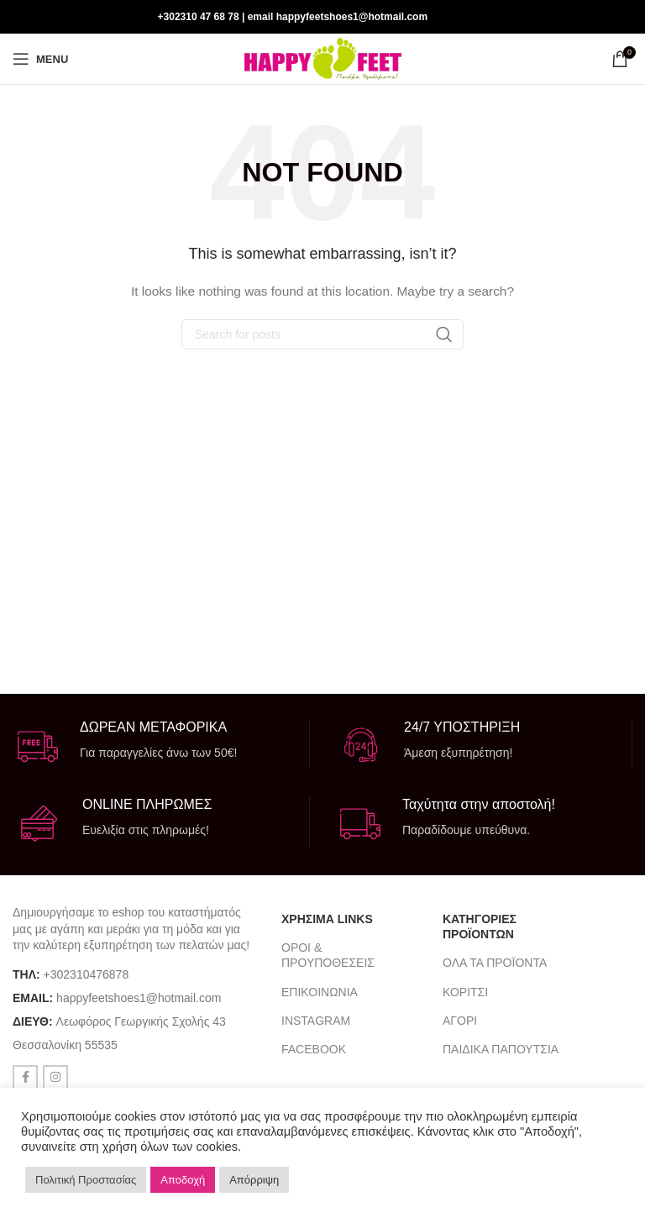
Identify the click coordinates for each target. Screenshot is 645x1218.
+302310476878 (86, 974)
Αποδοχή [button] (182, 1179)
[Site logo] (322, 58)
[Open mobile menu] (40, 59)
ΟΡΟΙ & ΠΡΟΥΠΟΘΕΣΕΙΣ (328, 955)
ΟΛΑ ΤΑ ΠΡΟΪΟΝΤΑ (495, 962)
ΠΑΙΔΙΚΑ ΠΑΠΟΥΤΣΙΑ (500, 1049)
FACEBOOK (313, 1049)
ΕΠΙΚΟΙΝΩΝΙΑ (319, 992)
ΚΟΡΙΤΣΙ (465, 992)
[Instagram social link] (621, 16)
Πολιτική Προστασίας (85, 1179)
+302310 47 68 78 (198, 17)
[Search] (322, 334)
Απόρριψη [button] (254, 1179)
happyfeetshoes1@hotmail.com (138, 998)
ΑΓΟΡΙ (460, 1020)
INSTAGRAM (315, 1020)
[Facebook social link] (600, 16)
